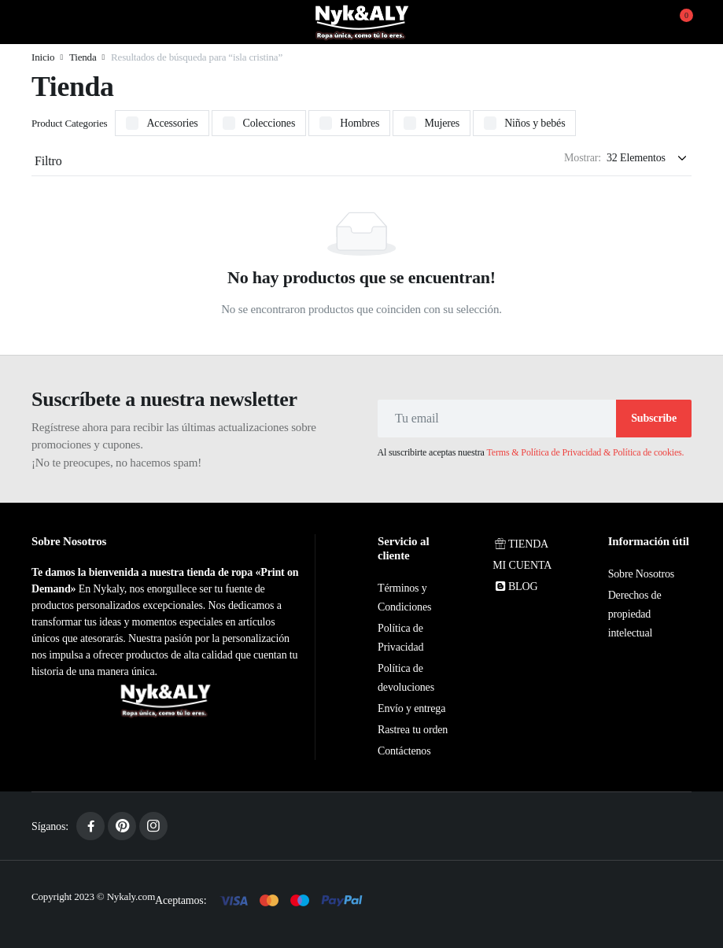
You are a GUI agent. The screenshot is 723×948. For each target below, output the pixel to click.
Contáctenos (404, 751)
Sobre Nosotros (641, 574)
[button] (677, 22)
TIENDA (520, 544)
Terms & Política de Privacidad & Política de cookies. (585, 452)
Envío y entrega (411, 708)
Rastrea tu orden (413, 730)
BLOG (514, 586)
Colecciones (269, 123)
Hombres (359, 123)
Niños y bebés (534, 123)
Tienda (83, 57)
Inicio (42, 57)
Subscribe (654, 418)
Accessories (171, 123)
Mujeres (441, 123)
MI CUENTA (521, 565)
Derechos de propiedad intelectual (635, 614)
